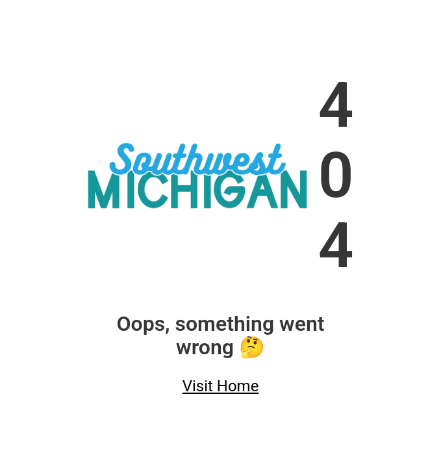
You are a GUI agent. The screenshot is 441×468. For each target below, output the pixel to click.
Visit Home (221, 386)
